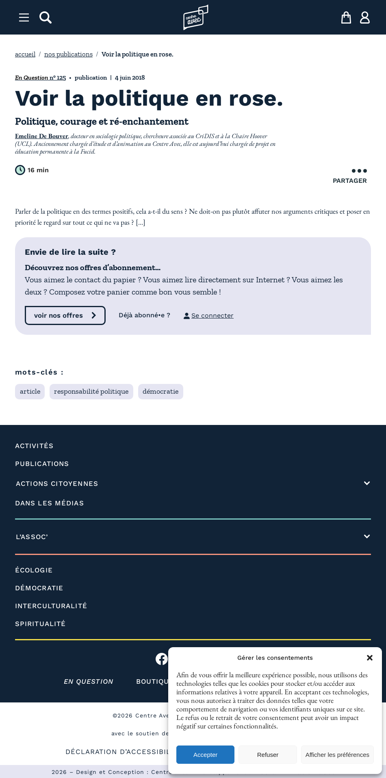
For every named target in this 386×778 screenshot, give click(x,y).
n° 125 (40, 77)
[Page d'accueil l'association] (196, 17)
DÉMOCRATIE (39, 588)
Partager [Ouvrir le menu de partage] (350, 176)
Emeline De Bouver (41, 136)
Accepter (205, 754)
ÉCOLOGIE (34, 570)
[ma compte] (365, 17)
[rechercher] (45, 17)
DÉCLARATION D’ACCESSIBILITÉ (123, 752)
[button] (370, 658)
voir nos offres (58, 315)
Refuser (268, 754)
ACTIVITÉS (34, 446)
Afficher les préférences (337, 754)
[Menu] (24, 17)
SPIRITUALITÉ (40, 624)
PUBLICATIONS (42, 463)
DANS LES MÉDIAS (49, 503)
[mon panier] (346, 17)
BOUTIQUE (155, 681)
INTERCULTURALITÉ (51, 606)
